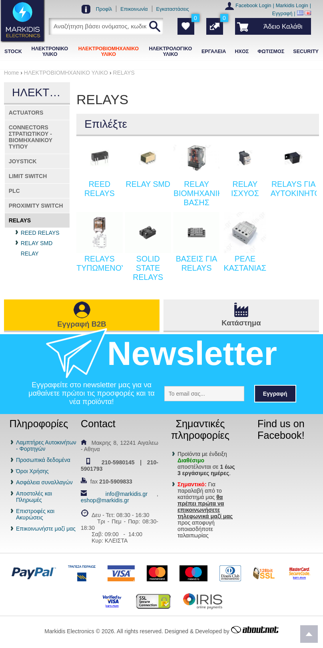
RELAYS (20, 220)
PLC (14, 191)
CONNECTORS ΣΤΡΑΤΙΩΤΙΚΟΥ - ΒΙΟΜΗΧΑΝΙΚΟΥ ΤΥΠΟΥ (30, 137)
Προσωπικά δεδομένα (43, 460)
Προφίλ (104, 9)
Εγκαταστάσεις (172, 9)
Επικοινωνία (134, 9)
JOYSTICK (23, 161)
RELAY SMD (37, 243)
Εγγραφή (282, 13)
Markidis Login (292, 5)
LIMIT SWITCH (28, 176)
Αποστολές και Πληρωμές (34, 496)
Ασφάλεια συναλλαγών (44, 482)
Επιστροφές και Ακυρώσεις (35, 514)
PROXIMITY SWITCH (36, 205)
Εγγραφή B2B (81, 324)
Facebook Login (253, 5)
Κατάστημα (241, 323)
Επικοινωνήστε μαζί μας (46, 528)
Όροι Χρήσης (32, 471)
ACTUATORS (26, 112)
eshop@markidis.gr (105, 500)
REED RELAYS (40, 233)
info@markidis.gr (127, 494)
